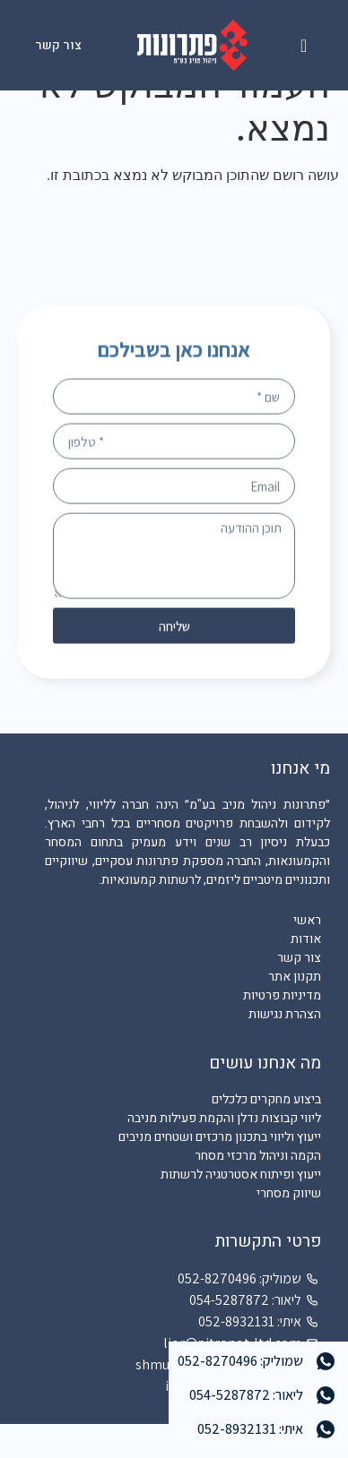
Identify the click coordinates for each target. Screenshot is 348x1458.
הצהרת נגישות (284, 1048)
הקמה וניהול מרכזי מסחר (258, 1188)
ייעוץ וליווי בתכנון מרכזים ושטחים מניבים (219, 1170)
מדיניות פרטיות (282, 1029)
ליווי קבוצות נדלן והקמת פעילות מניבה (224, 1151)
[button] (303, 46)
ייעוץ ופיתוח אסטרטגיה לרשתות (241, 1207)
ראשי (307, 954)
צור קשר (299, 991)
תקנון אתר (294, 1010)
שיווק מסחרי (289, 1226)
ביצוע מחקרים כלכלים (266, 1132)
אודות (306, 973)
